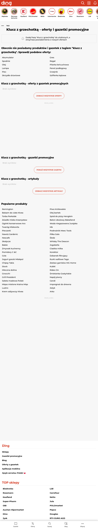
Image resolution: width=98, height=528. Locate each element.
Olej (4, 64)
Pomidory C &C (9, 252)
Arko (52, 291)
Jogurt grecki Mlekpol (12, 259)
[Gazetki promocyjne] (15, 524)
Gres (52, 57)
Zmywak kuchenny (11, 248)
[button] (82, 3)
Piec (4, 72)
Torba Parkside (9, 216)
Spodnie (6, 61)
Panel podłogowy (58, 68)
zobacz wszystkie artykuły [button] (49, 191)
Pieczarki (6, 230)
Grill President (9, 277)
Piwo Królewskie (58, 209)
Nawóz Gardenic (10, 234)
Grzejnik (54, 72)
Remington (7, 209)
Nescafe (6, 238)
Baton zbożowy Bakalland (62, 220)
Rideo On (54, 270)
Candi (52, 281)
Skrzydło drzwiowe (11, 75)
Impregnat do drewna (60, 284)
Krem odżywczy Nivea (12, 291)
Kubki (52, 266)
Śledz (52, 238)
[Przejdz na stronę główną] (6, 3)
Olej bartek (55, 213)
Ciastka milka (56, 248)
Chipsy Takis (8, 263)
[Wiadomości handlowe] (66, 524)
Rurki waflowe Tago (59, 259)
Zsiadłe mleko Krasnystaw (14, 220)
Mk (51, 227)
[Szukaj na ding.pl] (49, 524)
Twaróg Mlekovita (10, 227)
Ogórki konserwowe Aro (13, 223)
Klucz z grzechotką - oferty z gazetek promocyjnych (34, 83)
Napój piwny (56, 277)
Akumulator (8, 57)
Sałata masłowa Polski (12, 281)
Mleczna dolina (9, 270)
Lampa (5, 68)
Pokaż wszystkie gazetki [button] (49, 170)
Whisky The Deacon (59, 241)
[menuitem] (15, 524)
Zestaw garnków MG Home (63, 263)
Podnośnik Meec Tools (60, 230)
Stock (4, 266)
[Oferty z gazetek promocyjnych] (33, 524)
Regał (52, 61)
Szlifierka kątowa (58, 75)
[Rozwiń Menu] (82, 524)
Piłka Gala (54, 234)
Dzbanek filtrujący (58, 255)
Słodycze (6, 241)
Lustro (5, 288)
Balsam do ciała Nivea (12, 213)
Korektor (54, 252)
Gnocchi (6, 273)
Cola (4, 255)
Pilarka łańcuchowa (59, 64)
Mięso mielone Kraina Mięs (15, 284)
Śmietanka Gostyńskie (60, 273)
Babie (5, 245)
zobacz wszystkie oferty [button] (49, 96)
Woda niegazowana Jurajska (63, 223)
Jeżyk (52, 288)
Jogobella (54, 245)
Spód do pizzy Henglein (61, 216)
